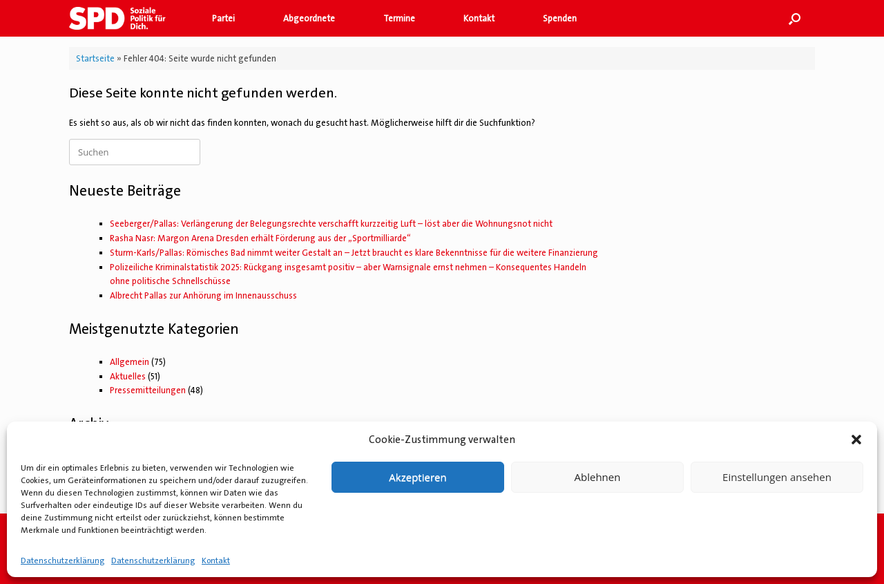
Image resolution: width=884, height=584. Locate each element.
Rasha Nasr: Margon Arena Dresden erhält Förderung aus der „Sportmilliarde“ (260, 238)
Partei (223, 18)
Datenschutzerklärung (62, 560)
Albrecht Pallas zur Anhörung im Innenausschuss (203, 295)
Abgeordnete (309, 18)
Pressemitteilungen (148, 390)
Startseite (95, 58)
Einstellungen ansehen (777, 477)
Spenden (560, 18)
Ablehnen (598, 477)
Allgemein (129, 362)
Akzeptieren (417, 477)
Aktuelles (128, 376)
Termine (399, 18)
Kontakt (216, 560)
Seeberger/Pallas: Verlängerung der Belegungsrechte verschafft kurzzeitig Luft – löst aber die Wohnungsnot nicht (331, 223)
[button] (856, 439)
